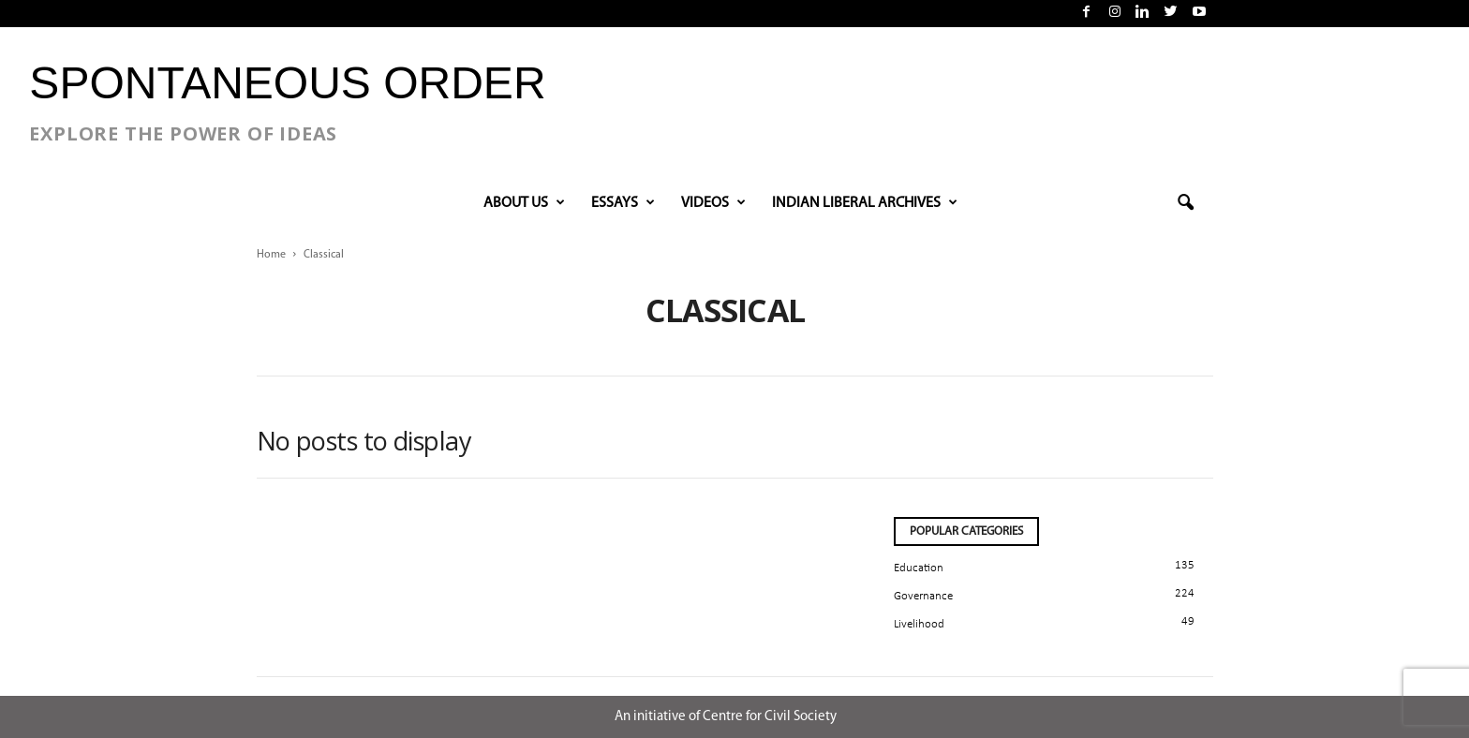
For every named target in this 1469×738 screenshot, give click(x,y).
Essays (623, 203)
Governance (923, 596)
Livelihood (919, 624)
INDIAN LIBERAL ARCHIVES (864, 203)
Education (918, 568)
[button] (1185, 203)
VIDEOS (713, 203)
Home (271, 254)
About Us (524, 203)
